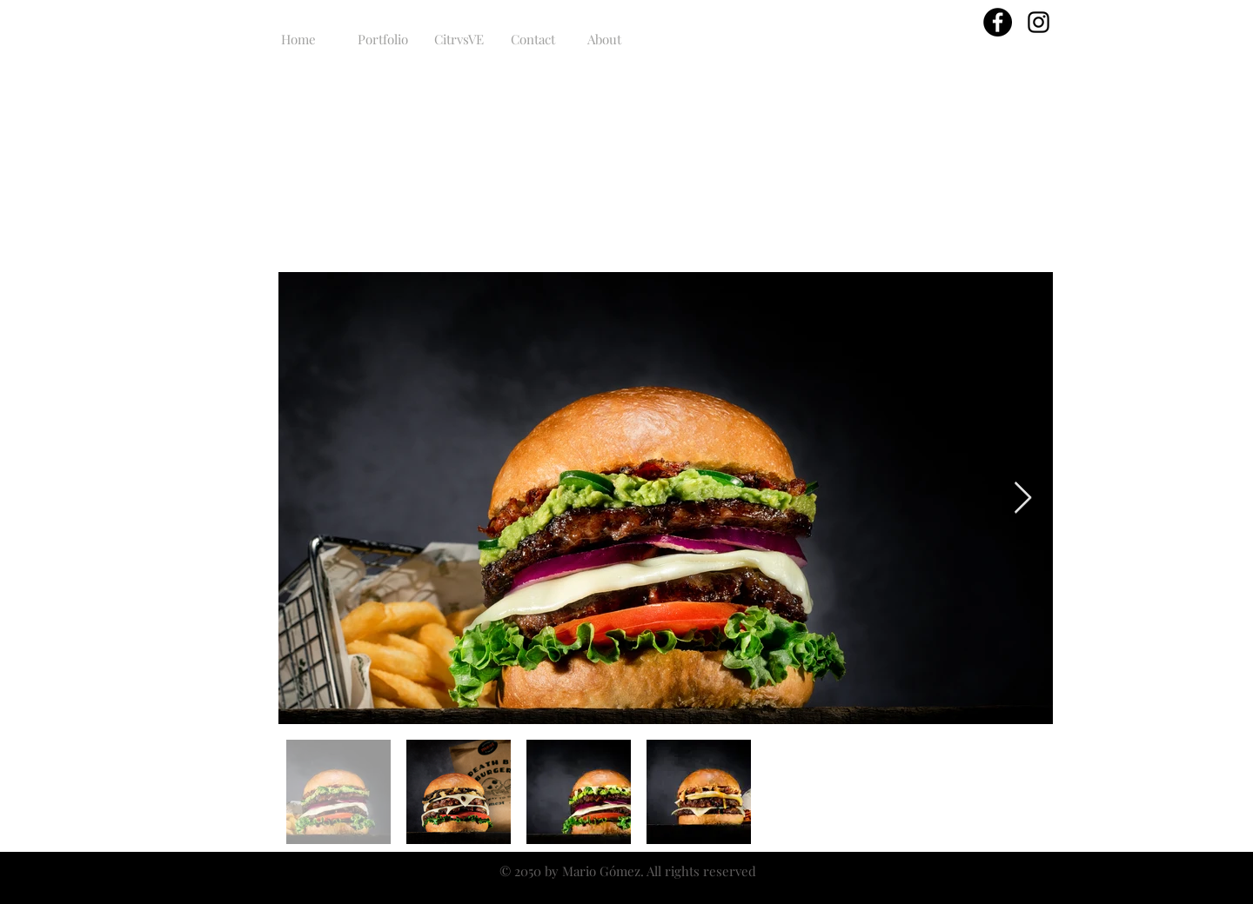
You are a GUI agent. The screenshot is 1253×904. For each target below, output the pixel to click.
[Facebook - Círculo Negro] (997, 22)
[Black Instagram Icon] (1038, 22)
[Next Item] (1023, 498)
